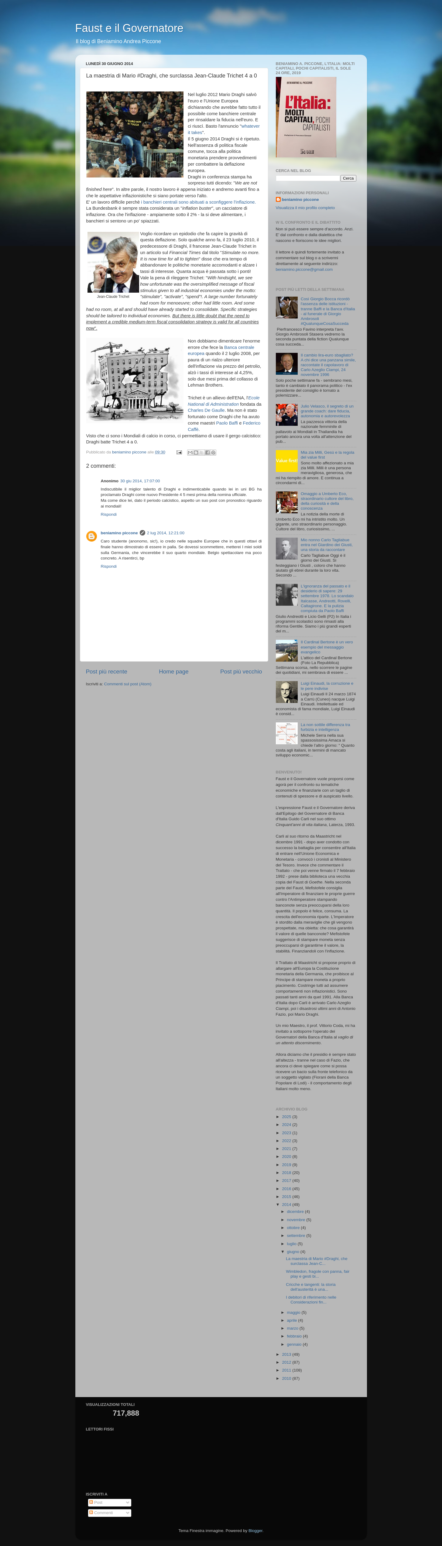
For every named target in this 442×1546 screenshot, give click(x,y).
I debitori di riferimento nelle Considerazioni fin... (311, 1299)
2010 (287, 1378)
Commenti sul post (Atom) (128, 684)
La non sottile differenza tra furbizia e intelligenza (325, 727)
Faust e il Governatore (129, 28)
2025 (287, 1116)
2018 (287, 1172)
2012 (287, 1362)
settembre (297, 1235)
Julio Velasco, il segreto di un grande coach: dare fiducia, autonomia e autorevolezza (327, 411)
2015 (287, 1196)
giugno (293, 1251)
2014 (287, 1204)
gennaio (295, 1344)
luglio (292, 1243)
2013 (287, 1354)
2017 (287, 1180)
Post (95, 1502)
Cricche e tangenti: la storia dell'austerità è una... (311, 1287)
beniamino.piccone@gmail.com (304, 269)
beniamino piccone (119, 533)
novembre (297, 1219)
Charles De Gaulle (206, 410)
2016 (287, 1188)
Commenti (101, 1512)
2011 (287, 1370)
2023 (287, 1133)
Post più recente (107, 671)
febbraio (295, 1336)
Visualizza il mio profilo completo (305, 207)
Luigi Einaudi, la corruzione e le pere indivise (327, 685)
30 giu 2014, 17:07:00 (140, 481)
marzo (293, 1328)
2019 (287, 1164)
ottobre (294, 1227)
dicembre (296, 1211)
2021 (287, 1148)
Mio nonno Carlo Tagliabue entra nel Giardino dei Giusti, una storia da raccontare (327, 545)
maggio (294, 1312)
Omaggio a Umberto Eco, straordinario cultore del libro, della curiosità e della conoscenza (327, 501)
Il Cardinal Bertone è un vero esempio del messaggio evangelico (327, 647)
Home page (174, 671)
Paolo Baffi (227, 423)
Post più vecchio (241, 671)
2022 (287, 1140)
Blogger (255, 1530)
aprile (292, 1320)
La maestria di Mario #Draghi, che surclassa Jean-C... (317, 1261)
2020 (287, 1156)
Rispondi (109, 514)
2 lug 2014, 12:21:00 (165, 533)
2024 (287, 1124)
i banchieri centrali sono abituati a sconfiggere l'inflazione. (198, 202)
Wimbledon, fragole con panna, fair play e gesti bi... (317, 1274)
